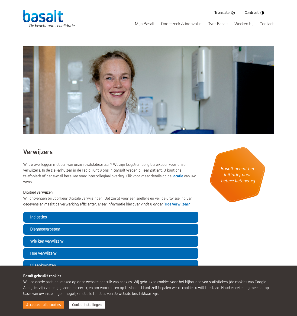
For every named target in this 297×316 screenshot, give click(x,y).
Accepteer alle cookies (43, 305)
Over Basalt (217, 23)
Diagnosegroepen (45, 229)
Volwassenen (180, 40)
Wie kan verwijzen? (47, 241)
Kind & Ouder (54, 40)
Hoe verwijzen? (177, 204)
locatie (177, 176)
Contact (267, 23)
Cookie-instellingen (87, 305)
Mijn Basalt (145, 23)
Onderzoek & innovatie (181, 23)
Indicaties (38, 217)
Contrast (255, 12)
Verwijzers (243, 40)
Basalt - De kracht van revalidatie (49, 18)
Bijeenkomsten (43, 265)
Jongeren (117, 40)
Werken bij (243, 23)
